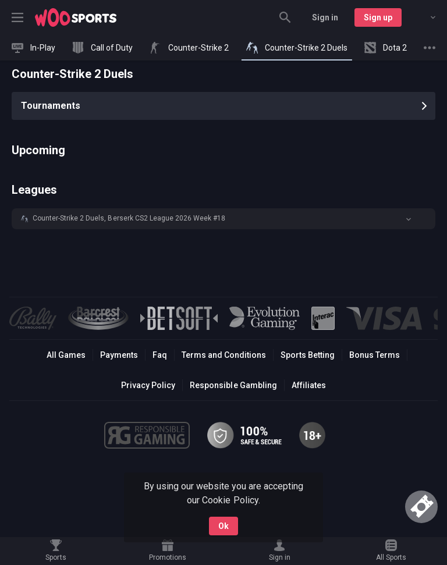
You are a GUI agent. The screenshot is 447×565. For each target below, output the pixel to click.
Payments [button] (119, 355)
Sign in (325, 17)
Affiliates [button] (309, 385)
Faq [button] (159, 355)
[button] (223, 218)
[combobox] (424, 17)
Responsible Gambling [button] (233, 385)
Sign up (378, 17)
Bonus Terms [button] (374, 355)
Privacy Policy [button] (148, 385)
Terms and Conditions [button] (224, 355)
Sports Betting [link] (308, 355)
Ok (223, 526)
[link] (75, 17)
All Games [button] (66, 355)
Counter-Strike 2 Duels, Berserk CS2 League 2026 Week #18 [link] (129, 218)
